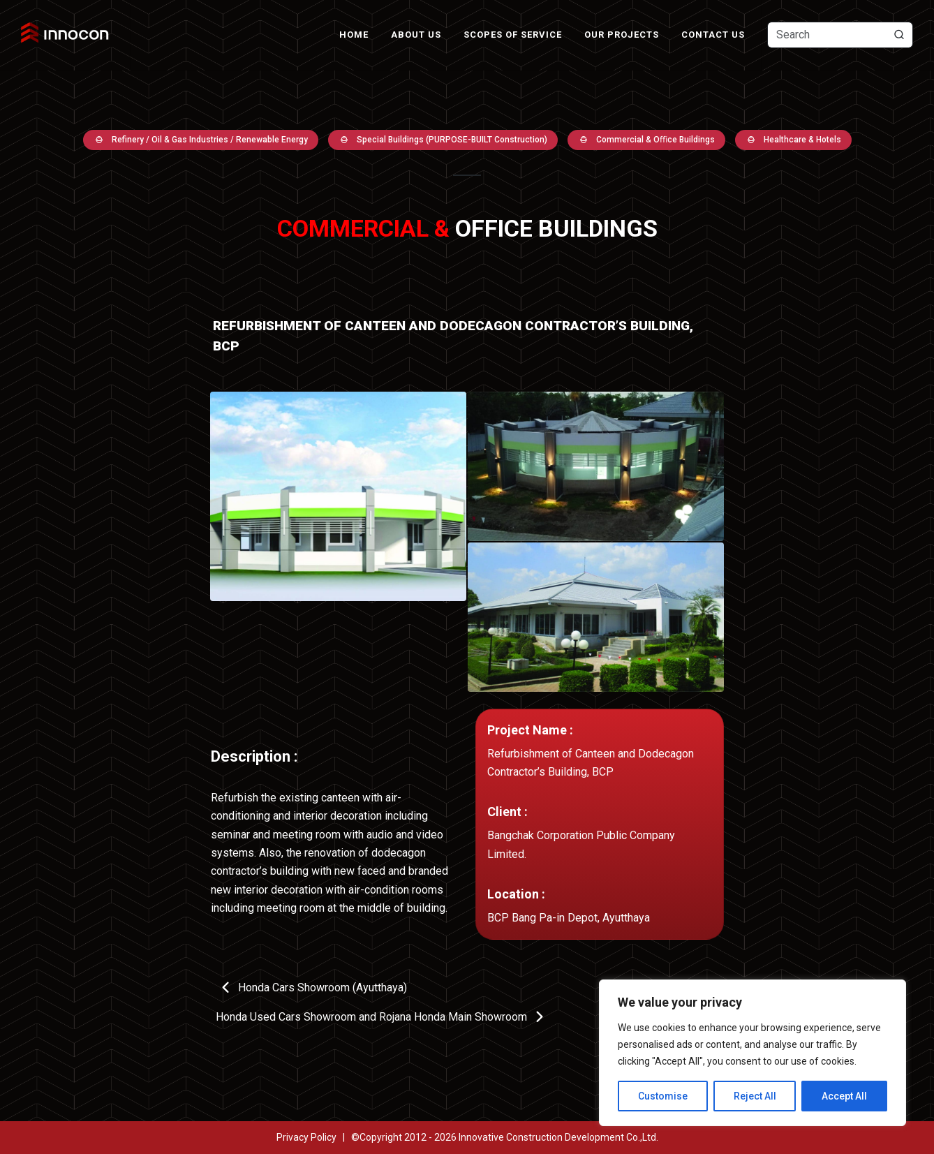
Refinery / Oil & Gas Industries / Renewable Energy (201, 140)
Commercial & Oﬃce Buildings (646, 140)
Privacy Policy (306, 1137)
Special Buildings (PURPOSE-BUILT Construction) (443, 140)
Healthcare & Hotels (793, 140)
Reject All (755, 1096)
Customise (663, 1096)
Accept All (844, 1096)
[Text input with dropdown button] (840, 35)
